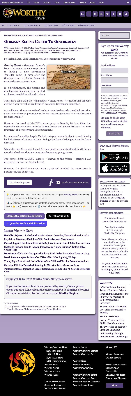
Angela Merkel (50, 48)
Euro (6, 50)
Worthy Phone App (115, 354)
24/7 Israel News (51, 25)
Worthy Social (80, 347)
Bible (92, 2)
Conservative (62, 48)
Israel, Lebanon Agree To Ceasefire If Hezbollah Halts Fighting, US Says (40, 257)
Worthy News (54, 50)
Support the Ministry (116, 378)
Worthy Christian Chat (84, 354)
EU (87, 48)
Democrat (73, 48)
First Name (106, 75)
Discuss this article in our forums (24, 216)
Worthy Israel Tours (83, 385)
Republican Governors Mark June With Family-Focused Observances (39, 239)
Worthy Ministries (13, 2)
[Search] (126, 14)
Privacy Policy (111, 113)
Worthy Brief (50, 364)
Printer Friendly (57, 53)
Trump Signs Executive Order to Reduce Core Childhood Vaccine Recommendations (46, 261)
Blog (101, 2)
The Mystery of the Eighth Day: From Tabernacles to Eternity (113, 309)
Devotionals (69, 2)
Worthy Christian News (55, 347)
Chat (57, 2)
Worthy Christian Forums (85, 351)
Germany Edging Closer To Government (40, 41)
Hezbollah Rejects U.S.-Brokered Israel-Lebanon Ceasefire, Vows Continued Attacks (46, 235)
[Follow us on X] (58, 216)
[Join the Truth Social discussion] (25, 224)
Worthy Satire (51, 375)
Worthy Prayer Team (83, 368)
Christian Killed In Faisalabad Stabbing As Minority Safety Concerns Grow (41, 265)
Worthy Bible (79, 361)
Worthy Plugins (113, 357)
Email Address (108, 65)
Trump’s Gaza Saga (109, 316)
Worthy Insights (52, 371)
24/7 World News (32, 25)
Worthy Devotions (82, 364)
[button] (127, 2)
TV (28, 2)
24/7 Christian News (86, 25)
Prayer (82, 2)
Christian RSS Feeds (115, 375)
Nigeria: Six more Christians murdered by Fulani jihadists (34, 309)
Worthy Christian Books (84, 378)
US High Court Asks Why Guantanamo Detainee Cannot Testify (36, 306)
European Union (22, 50)
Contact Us (111, 371)
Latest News (14, 25)
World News (12, 304)
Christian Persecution (54, 385)
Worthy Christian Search (85, 375)
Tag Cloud (35, 48)
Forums (47, 2)
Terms (124, 113)
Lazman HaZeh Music (54, 381)
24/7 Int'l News (54, 351)
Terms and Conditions (116, 364)
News (36, 2)
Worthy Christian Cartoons (86, 381)
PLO (46, 50)
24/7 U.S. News (68, 25)
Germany (34, 50)
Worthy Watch (51, 368)
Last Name (106, 85)
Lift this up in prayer (19, 182)
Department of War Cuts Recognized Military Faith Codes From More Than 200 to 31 (47, 253)
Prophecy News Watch (55, 388)
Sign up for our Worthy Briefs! (36, 53)
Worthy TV (106, 283)
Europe (12, 50)
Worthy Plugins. (68, 293)
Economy (81, 48)
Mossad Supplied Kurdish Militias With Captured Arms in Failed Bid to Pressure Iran (47, 243)
